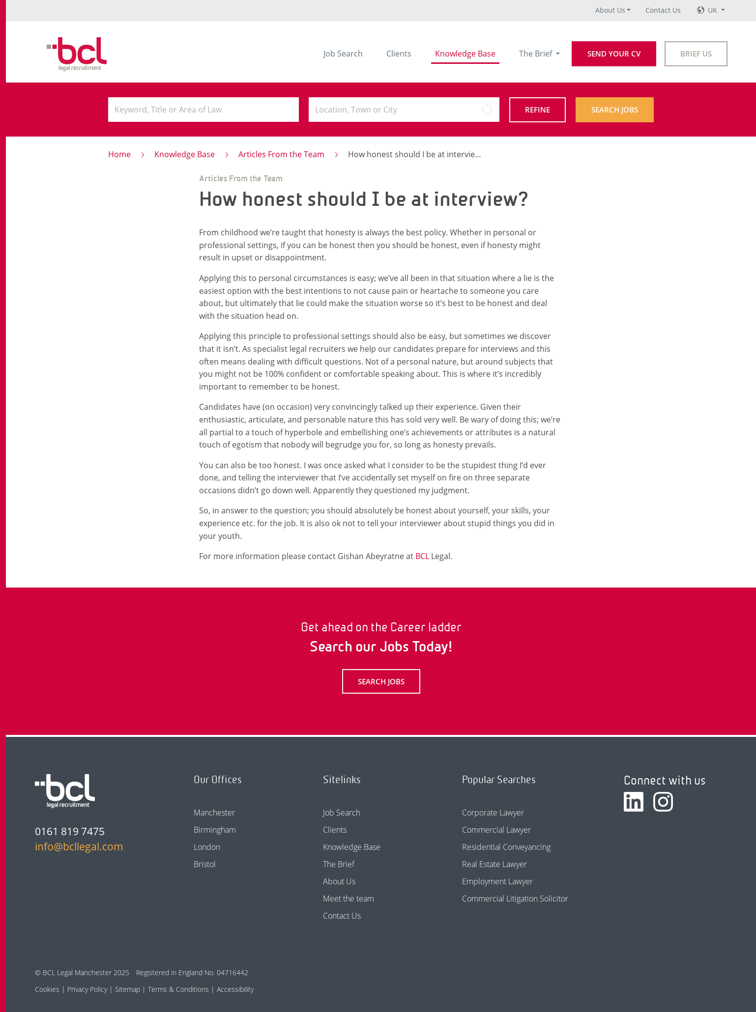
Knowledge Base (465, 53)
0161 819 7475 (70, 831)
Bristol (205, 864)
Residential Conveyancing (506, 847)
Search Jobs (614, 109)
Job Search (343, 53)
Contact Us (663, 10)
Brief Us (696, 53)
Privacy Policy (87, 989)
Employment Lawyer (497, 881)
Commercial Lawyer (496, 829)
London (207, 847)
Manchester (214, 812)
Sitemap (127, 989)
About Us (610, 10)
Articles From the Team (281, 154)
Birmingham (215, 829)
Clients (398, 53)
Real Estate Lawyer (494, 864)
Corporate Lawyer (493, 812)
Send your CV (613, 53)
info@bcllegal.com (79, 846)
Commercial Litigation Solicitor (515, 898)
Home (119, 154)
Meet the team (348, 898)
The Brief (536, 53)
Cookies (47, 989)
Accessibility (235, 989)
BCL (422, 556)
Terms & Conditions (178, 989)
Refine (537, 109)
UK (713, 10)
